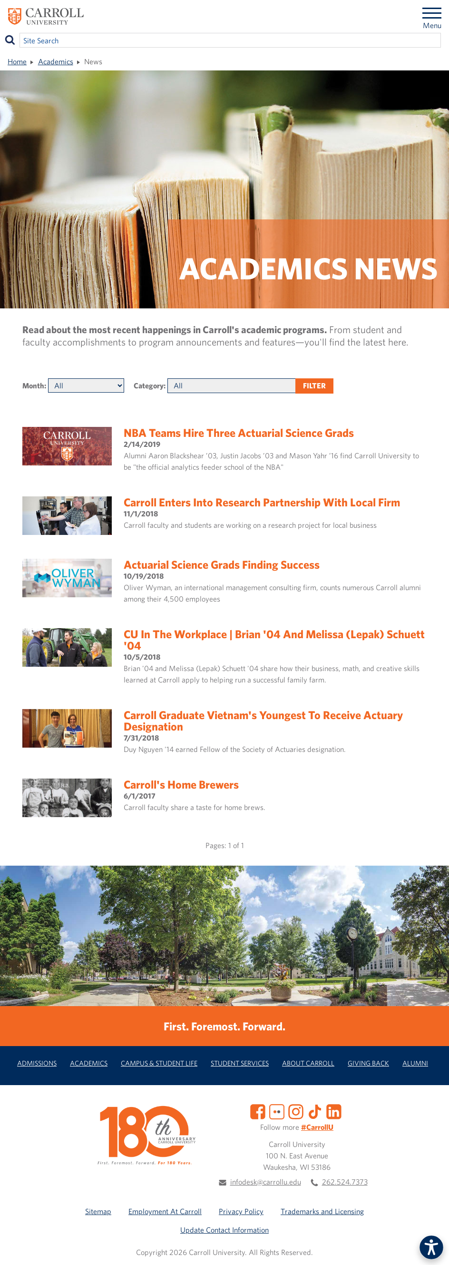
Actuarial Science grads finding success (222, 564)
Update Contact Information (224, 1229)
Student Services (240, 1063)
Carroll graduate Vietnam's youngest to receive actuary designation (263, 720)
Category (149, 385)
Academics (55, 61)
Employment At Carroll (165, 1211)
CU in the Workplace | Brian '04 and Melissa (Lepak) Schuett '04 (274, 639)
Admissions (37, 1063)
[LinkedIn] (334, 1111)
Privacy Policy (241, 1211)
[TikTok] (314, 1111)
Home (17, 61)
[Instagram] (295, 1111)
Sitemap (98, 1211)
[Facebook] (257, 1111)
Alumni (415, 1063)
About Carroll (308, 1063)
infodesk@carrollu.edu (265, 1181)
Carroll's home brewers (181, 784)
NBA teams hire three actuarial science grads (239, 432)
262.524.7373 (345, 1181)
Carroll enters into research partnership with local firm (262, 502)
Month (33, 385)
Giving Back (368, 1063)
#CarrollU (317, 1127)
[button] (431, 1247)
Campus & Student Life (159, 1063)
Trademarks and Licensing (322, 1211)
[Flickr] (276, 1111)
